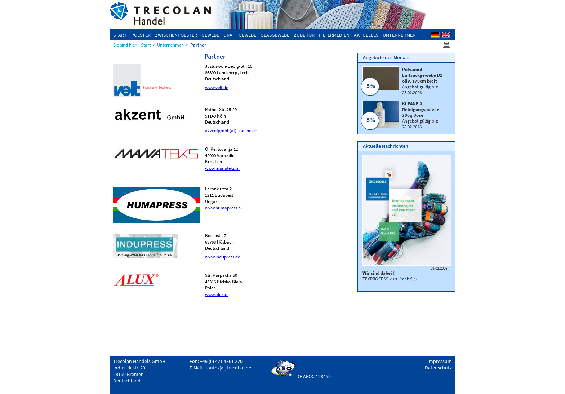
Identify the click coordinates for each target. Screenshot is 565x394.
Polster (141, 35)
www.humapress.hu (224, 208)
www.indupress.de (222, 257)
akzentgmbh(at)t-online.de (231, 130)
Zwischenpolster (176, 35)
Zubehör (304, 35)
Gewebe (210, 35)
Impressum (439, 361)
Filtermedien (334, 35)
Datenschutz (438, 367)
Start (120, 35)
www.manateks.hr (222, 168)
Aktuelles (366, 35)
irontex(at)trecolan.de (227, 367)
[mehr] (406, 279)
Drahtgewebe (239, 35)
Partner (198, 45)
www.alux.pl (216, 294)
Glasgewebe (275, 35)
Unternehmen (399, 35)
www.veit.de (216, 87)
